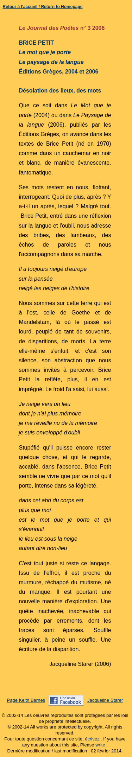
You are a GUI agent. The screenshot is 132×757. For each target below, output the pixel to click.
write (100, 745)
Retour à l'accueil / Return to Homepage (43, 6)
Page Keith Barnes (26, 700)
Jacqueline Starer (105, 700)
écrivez (92, 739)
